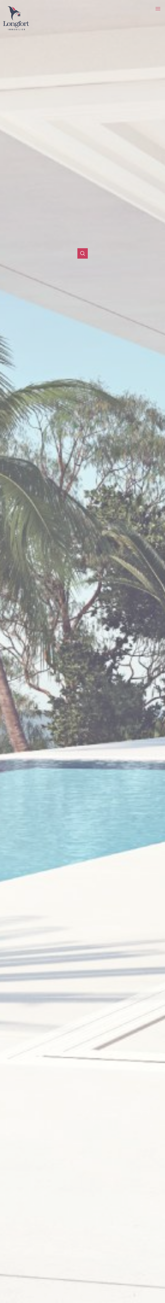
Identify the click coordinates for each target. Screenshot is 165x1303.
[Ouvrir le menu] (159, 8)
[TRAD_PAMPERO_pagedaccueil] (16, 29)
